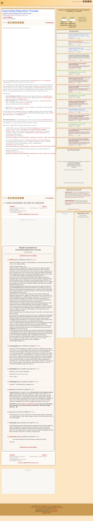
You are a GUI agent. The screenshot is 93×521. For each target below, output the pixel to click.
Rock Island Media (59, 507)
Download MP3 (9, 152)
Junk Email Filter (53, 511)
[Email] (18, 23)
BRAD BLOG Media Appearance (17, 202)
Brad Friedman (8, 17)
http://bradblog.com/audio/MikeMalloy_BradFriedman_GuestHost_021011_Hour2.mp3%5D (32, 146)
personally (46, 119)
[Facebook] (11, 23)
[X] (13, 23)
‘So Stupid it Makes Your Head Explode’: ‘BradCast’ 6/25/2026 (77, 64)
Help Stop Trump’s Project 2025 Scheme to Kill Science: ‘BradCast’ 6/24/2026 (79, 78)
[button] (2, 3)
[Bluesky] (9, 23)
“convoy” (27, 107)
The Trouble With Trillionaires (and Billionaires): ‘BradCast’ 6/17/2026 (79, 130)
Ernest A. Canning (71, 60)
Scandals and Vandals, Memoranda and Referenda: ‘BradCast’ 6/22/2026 (77, 102)
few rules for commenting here (27, 403)
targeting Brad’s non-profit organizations (35, 132)
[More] (23, 23)
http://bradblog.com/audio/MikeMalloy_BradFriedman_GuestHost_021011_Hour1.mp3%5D (32, 137)
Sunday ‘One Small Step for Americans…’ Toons (78, 34)
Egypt (25, 202)
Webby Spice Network (53, 510)
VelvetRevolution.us (47, 97)
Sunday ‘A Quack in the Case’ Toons (76, 48)
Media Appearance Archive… (74, 164)
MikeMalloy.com (21, 114)
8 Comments (50, 22)
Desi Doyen (70, 74)
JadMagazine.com (37, 128)
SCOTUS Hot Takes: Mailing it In (75, 41)
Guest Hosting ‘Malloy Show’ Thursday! (20, 11)
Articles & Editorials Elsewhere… (74, 166)
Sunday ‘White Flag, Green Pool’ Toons (76, 109)
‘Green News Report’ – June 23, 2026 (76, 95)
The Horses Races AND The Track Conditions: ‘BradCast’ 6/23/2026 (79, 87)
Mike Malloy (29, 202)
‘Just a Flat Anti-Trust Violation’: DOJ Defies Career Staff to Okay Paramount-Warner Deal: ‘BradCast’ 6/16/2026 (79, 140)
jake (10, 389)
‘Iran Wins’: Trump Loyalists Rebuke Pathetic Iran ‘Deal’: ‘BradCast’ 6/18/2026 (78, 116)
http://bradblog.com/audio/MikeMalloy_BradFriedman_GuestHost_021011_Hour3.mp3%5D (32, 153)
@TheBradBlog (19, 108)
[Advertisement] (28, 231)
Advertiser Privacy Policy (35, 507)
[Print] (21, 23)
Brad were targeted (38, 140)
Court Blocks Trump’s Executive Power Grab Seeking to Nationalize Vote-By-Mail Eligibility (79, 56)
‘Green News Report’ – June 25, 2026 (76, 72)
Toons (33, 202)
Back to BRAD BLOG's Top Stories (28, 214)
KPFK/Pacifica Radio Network (79, 192)
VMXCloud (54, 508)
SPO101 (11, 259)
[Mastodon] (16, 23)
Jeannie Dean (13, 436)
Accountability (9, 202)
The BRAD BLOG (40, 87)
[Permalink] (34, 259)
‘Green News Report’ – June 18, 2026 (76, 124)
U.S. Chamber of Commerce (39, 202)
